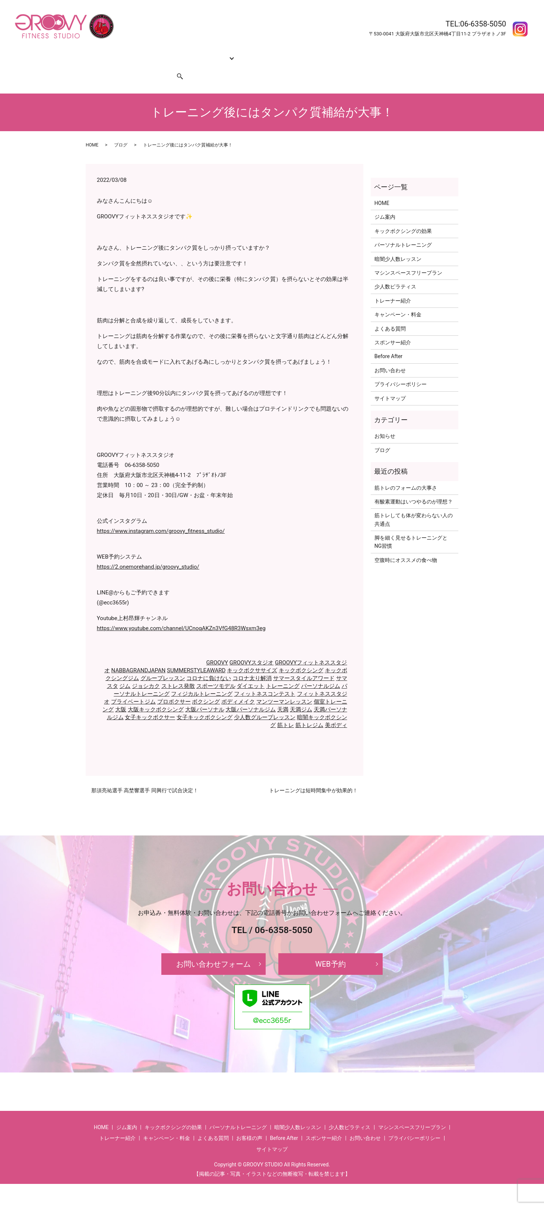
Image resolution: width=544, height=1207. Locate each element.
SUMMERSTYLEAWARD (196, 656)
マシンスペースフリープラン (408, 259)
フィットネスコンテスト (264, 679)
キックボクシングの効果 (165, 54)
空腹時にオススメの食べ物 (405, 546)
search (175, 66)
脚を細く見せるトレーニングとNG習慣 (410, 528)
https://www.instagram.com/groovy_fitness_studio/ (161, 517)
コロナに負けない (208, 664)
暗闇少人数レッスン (397, 245)
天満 (282, 695)
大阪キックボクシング (156, 695)
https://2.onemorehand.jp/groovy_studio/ (148, 552)
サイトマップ (390, 384)
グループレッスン (162, 664)
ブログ (120, 130)
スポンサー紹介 (144, 66)
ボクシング (206, 687)
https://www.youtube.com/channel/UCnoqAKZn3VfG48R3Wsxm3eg (181, 614)
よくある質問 (339, 54)
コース (208, 54)
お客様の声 (409, 54)
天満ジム (301, 695)
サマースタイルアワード (304, 664)
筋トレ (285, 711)
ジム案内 (120, 54)
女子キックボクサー (150, 703)
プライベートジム (133, 687)
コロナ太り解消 (252, 664)
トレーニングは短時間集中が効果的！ (313, 776)
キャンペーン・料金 (294, 54)
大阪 (120, 695)
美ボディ (336, 711)
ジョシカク (146, 672)
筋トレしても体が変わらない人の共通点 (413, 505)
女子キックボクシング (205, 703)
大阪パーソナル (204, 695)
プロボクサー (174, 687)
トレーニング (283, 672)
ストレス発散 (178, 672)
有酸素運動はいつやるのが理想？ (413, 487)
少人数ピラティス (395, 272)
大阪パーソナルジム (250, 695)
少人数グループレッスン (264, 703)
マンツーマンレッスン (284, 687)
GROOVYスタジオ (252, 648)
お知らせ (384, 422)
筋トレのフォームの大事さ (405, 473)
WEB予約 (330, 949)
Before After (375, 54)
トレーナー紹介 (246, 54)
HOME (96, 54)
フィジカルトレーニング (202, 679)
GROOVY (217, 648)
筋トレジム (309, 711)
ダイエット (251, 672)
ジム (124, 672)
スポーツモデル (215, 672)
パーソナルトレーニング (403, 231)
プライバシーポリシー (400, 370)
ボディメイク (238, 687)
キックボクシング (301, 656)
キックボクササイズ (252, 656)
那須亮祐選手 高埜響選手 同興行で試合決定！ (144, 776)
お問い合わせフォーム (213, 949)
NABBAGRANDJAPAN (138, 656)
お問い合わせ (104, 66)
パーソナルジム (320, 672)
